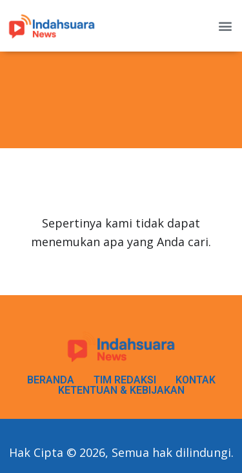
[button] (225, 26)
